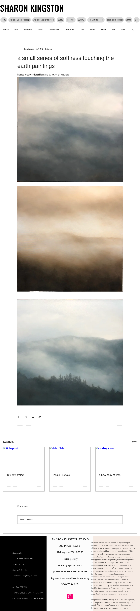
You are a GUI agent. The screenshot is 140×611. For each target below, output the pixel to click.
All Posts (6, 29)
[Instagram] (70, 596)
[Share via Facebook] (18, 417)
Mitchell (92, 29)
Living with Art (70, 29)
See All (134, 442)
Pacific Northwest (54, 29)
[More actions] (121, 49)
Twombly (103, 29)
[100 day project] (23, 458)
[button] (133, 29)
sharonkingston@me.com (27, 575)
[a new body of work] (116, 458)
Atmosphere (28, 29)
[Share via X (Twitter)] (25, 417)
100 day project (15, 475)
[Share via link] (39, 417)
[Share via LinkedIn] (32, 417)
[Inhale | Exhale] (70, 458)
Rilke (82, 29)
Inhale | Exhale (61, 475)
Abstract (40, 29)
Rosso (123, 29)
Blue (113, 29)
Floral (16, 29)
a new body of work (110, 475)
